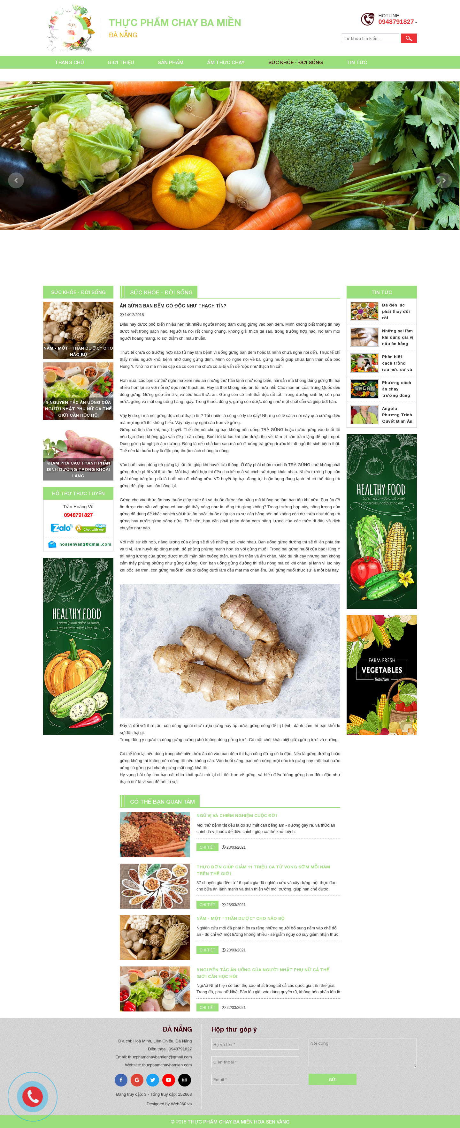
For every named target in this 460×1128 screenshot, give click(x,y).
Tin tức (357, 62)
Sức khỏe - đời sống (295, 62)
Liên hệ (64, 75)
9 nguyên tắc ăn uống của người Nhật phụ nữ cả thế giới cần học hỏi (78, 409)
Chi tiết (207, 847)
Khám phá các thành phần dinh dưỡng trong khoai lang (78, 469)
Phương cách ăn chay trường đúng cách (396, 392)
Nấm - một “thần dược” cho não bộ (78, 351)
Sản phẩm (170, 62)
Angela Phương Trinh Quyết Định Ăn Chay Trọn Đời (397, 418)
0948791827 (396, 21)
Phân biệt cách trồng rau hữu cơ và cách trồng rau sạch (397, 369)
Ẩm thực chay (226, 62)
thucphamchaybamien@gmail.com (160, 1057)
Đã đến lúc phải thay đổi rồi (396, 311)
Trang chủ (69, 62)
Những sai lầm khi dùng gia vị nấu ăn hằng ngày (397, 340)
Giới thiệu (121, 62)
